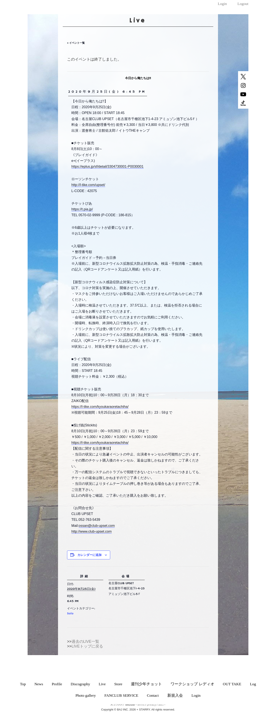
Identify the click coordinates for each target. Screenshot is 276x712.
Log (253, 684)
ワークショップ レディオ (192, 684)
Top (23, 684)
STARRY (118, 704)
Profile (57, 684)
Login (222, 4)
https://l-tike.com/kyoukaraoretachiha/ (100, 406)
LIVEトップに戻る (87, 646)
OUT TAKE (232, 684)
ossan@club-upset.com (97, 525)
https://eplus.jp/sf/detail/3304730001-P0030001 (107, 166)
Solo (70, 613)
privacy (151, 704)
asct (160, 704)
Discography (80, 684)
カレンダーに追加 (89, 555)
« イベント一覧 (76, 42)
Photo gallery (85, 695)
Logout (242, 4)
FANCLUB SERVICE (121, 695)
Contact (153, 695)
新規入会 (175, 695)
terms (140, 704)
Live (102, 684)
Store (118, 684)
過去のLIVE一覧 (85, 641)
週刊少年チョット (146, 684)
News (38, 684)
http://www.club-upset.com (91, 531)
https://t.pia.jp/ (82, 209)
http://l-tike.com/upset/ (88, 185)
